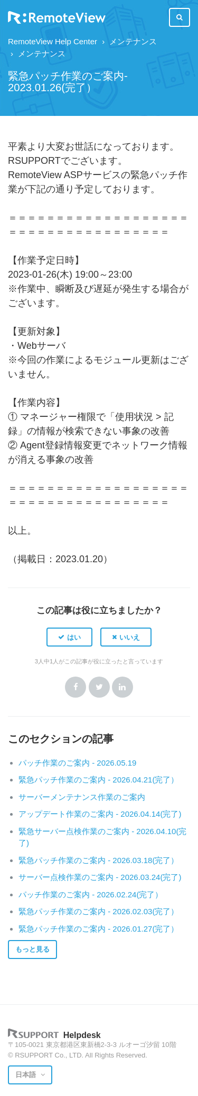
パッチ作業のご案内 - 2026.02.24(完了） (90, 894)
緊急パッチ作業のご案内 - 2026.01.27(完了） (98, 928)
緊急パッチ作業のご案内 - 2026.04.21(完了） (98, 779)
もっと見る (32, 949)
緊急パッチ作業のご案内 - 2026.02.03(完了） (98, 911)
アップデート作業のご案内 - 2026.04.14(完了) (99, 813)
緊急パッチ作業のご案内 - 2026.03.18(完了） (98, 860)
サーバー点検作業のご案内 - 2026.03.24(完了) (99, 877)
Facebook (75, 687)
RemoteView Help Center (52, 41)
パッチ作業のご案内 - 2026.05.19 (77, 762)
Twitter (99, 687)
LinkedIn (122, 687)
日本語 (26, 1075)
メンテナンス (133, 41)
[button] (69, 637)
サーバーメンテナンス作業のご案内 (81, 796)
